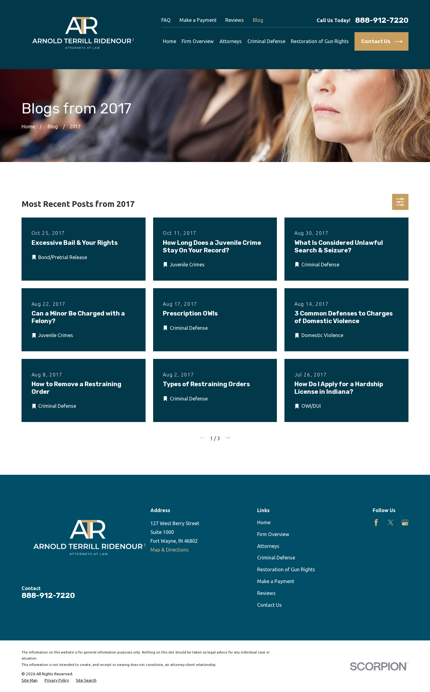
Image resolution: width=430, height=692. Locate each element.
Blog (258, 20)
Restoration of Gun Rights (286, 569)
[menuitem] (30, 680)
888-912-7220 (381, 20)
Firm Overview (273, 534)
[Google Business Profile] (404, 522)
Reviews (234, 20)
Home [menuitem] (169, 41)
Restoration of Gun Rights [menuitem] (320, 41)
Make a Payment (198, 20)
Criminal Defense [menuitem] (266, 41)
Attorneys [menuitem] (231, 41)
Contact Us (269, 605)
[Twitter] (390, 522)
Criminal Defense (276, 557)
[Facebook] (376, 522)
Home (263, 522)
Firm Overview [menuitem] (198, 41)
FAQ (166, 20)
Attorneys (268, 546)
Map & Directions (169, 549)
